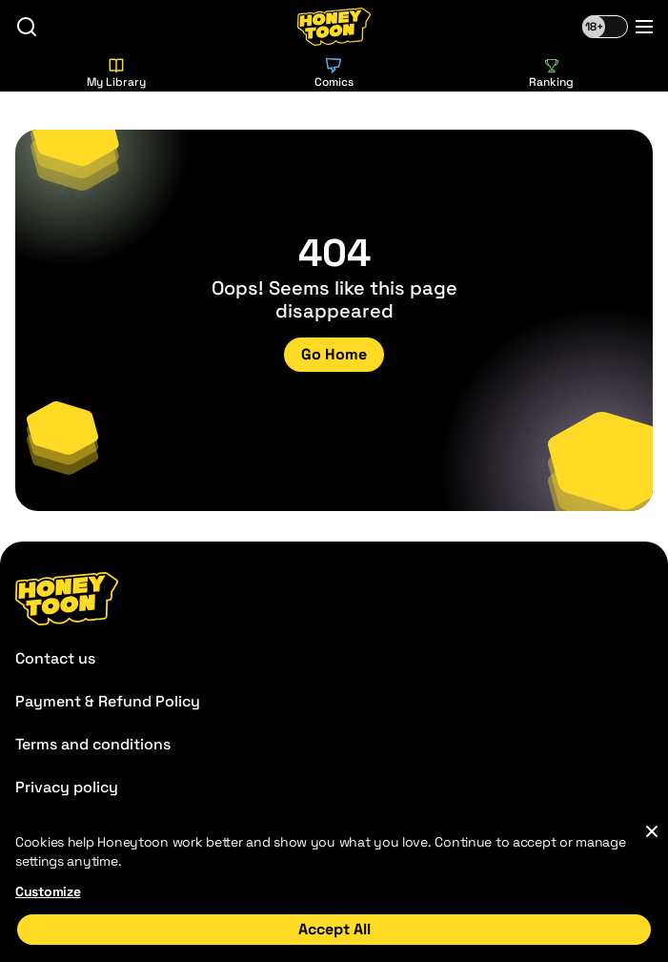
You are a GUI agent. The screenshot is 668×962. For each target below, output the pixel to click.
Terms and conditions (93, 744)
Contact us (55, 658)
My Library (116, 74)
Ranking (551, 74)
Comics (334, 74)
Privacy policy (66, 787)
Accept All (334, 929)
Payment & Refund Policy (107, 701)
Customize (47, 891)
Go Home (334, 354)
